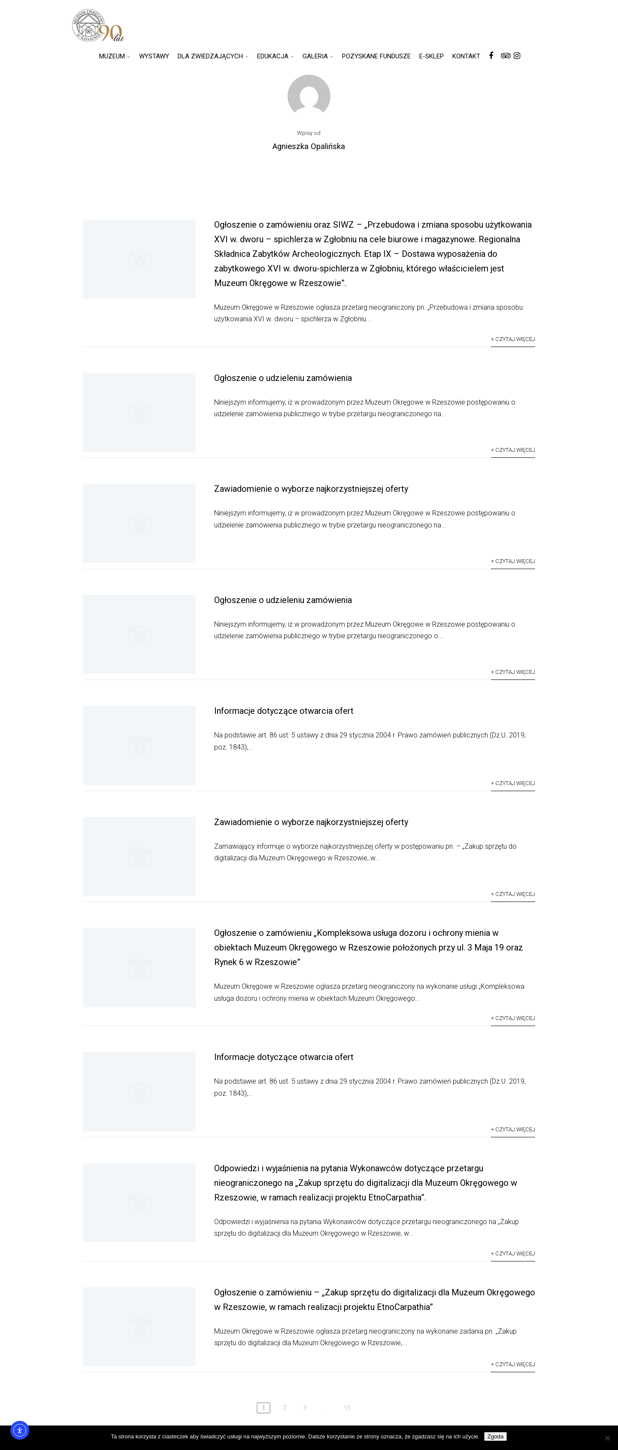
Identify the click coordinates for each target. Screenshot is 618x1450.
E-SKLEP (431, 56)
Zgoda (496, 1436)
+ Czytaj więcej (513, 339)
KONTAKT (466, 56)
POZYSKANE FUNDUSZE (376, 56)
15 (347, 1407)
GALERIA (318, 56)
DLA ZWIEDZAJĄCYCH (213, 56)
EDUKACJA (275, 56)
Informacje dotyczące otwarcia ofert (284, 711)
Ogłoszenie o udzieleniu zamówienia (283, 378)
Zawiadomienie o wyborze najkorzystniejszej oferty (311, 489)
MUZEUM (114, 56)
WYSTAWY (154, 56)
